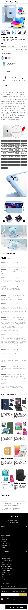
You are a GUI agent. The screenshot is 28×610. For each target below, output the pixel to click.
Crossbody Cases (7, 560)
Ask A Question (22, 257)
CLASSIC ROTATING (7, 412)
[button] (26, 16)
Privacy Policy (4, 541)
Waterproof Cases (7, 574)
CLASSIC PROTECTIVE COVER (20, 483)
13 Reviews (11, 46)
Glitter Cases (5, 572)
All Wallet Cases (6, 558)
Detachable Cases (7, 564)
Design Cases (6, 581)
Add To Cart (16, 607)
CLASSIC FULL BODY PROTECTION (20, 412)
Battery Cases (6, 577)
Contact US (4, 533)
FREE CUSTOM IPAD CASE (7, 459)
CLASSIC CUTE (18, 436)
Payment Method (5, 545)
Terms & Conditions (6, 543)
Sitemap (3, 547)
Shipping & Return (6, 535)
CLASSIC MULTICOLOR (18, 459)
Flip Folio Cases (6, 562)
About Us (3, 531)
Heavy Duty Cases (7, 568)
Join (23, 594)
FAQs (2, 537)
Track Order (4, 539)
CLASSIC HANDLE (6, 482)
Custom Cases (6, 583)
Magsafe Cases (6, 579)
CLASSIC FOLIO (5, 436)
